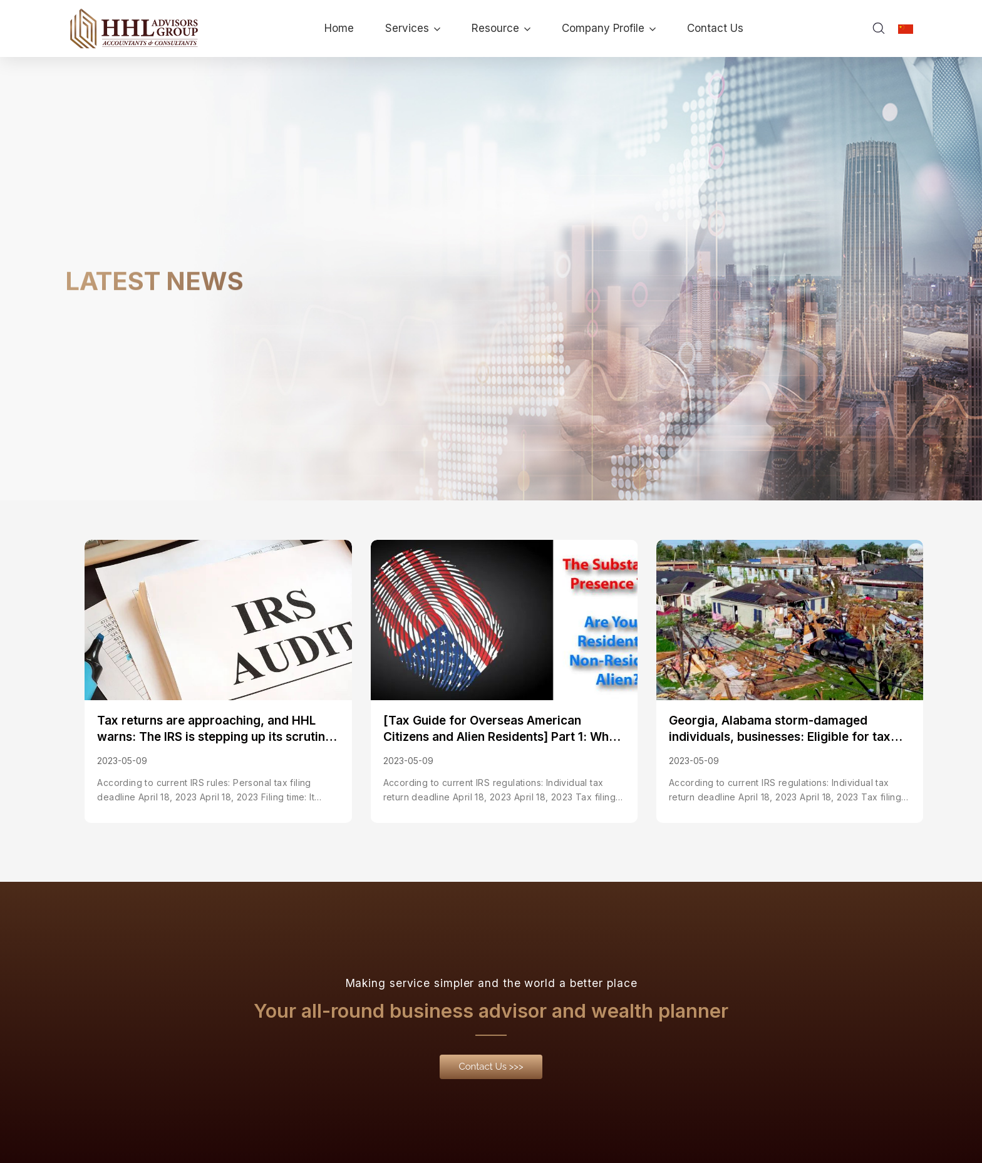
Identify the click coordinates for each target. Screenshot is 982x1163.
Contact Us (715, 28)
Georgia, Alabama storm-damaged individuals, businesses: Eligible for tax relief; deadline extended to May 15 (780, 729)
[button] (491, 1068)
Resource (501, 28)
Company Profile (609, 28)
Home (339, 28)
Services (412, 28)
